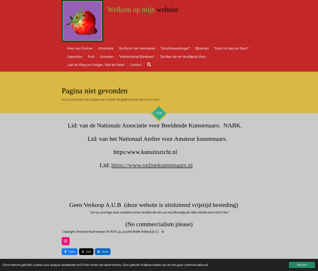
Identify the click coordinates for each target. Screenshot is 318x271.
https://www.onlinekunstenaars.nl (152, 165)
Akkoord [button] (302, 265)
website (142, 10)
